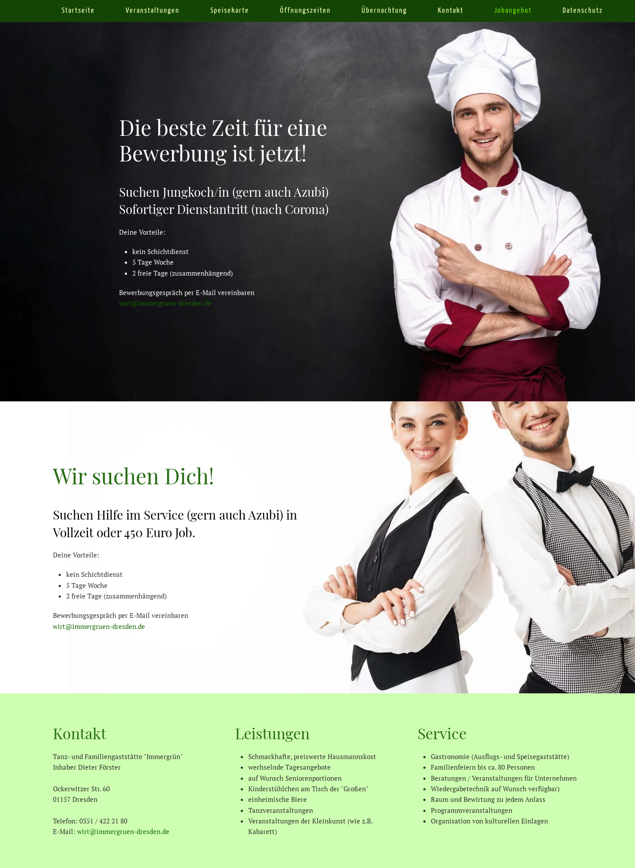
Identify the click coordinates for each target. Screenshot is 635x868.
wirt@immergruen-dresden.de (165, 303)
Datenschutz (583, 11)
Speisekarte (229, 11)
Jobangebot (513, 11)
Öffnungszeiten (305, 11)
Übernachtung (384, 11)
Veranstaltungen (152, 11)
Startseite (78, 11)
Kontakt (450, 11)
